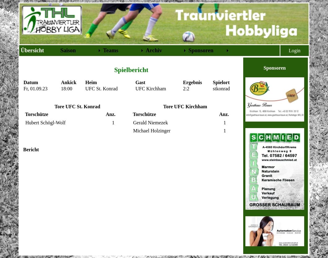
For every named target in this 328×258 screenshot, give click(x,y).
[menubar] (124, 50)
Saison (68, 50)
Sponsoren (201, 50)
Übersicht (32, 50)
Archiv (154, 50)
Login (294, 50)
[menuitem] (39, 50)
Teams (110, 50)
